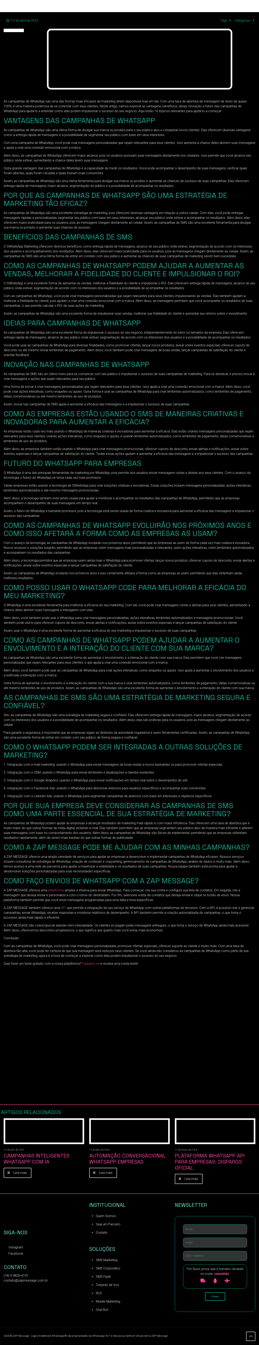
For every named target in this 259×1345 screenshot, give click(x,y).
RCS (99, 1293)
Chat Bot (102, 1310)
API (64, 908)
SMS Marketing (106, 1260)
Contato (101, 1232)
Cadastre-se (91, 964)
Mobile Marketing (108, 1301)
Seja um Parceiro (108, 1224)
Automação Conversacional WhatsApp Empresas (127, 1158)
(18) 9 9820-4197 (16, 1276)
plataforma (56, 890)
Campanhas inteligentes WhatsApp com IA (36, 1158)
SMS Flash (103, 1277)
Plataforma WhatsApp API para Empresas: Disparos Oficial (210, 1161)
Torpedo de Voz (107, 1285)
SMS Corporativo (108, 1268)
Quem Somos (106, 1216)
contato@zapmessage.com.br (26, 1280)
